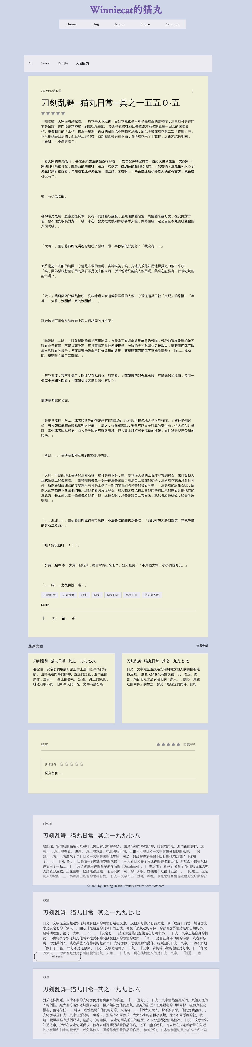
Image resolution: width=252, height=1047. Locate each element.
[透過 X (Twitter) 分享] (53, 618)
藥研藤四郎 (152, 595)
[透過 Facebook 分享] (43, 618)
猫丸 (84, 595)
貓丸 (97, 595)
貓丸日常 (113, 595)
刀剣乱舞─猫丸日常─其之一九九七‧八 (64, 660)
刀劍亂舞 (82, 63)
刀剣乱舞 (68, 595)
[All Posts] (57, 956)
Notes (45, 63)
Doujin (63, 63)
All (30, 63)
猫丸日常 (132, 595)
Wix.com (158, 886)
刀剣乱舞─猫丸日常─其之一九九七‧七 (158, 660)
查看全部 (202, 645)
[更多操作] (192, 90)
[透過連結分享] (74, 618)
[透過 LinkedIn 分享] (64, 618)
